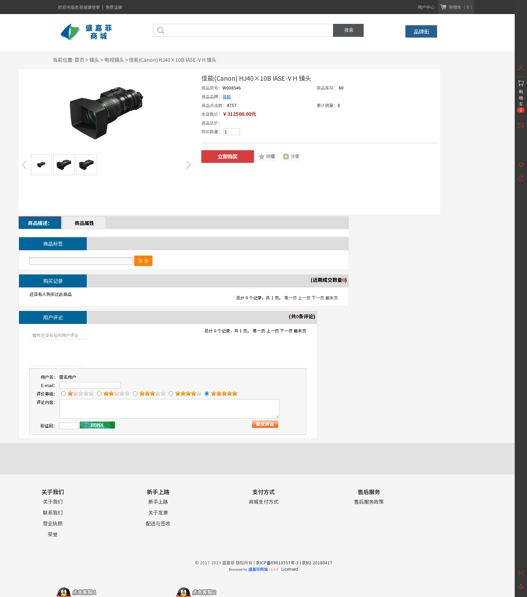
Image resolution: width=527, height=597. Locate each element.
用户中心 (426, 7)
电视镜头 (114, 59)
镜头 (94, 59)
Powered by (253, 569)
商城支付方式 (263, 501)
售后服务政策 (369, 501)
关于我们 (53, 501)
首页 (79, 59)
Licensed (288, 569)
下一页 (318, 297)
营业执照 (53, 523)
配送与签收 (158, 523)
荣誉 (53, 534)
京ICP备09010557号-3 (277, 562)
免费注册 (113, 7)
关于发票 (158, 512)
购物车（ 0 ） (461, 7)
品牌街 (421, 31)
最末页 (331, 297)
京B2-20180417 (317, 562)
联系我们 (53, 512)
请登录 (94, 7)
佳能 (226, 96)
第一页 (290, 297)
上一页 (304, 297)
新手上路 (158, 501)
